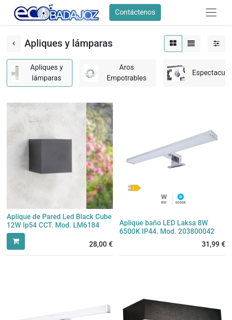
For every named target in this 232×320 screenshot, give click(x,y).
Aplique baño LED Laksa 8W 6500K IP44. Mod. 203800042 (167, 227)
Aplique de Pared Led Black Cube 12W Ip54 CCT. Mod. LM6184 (59, 220)
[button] (16, 241)
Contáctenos (135, 12)
